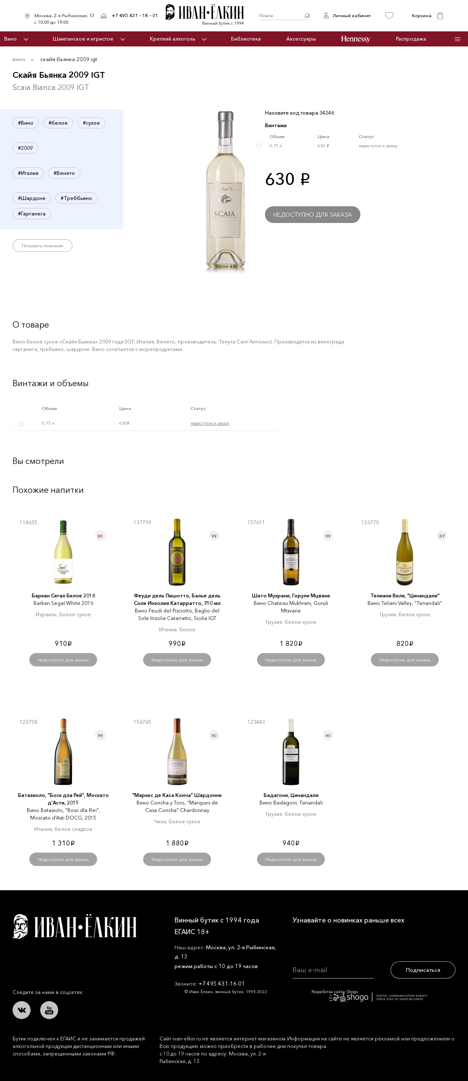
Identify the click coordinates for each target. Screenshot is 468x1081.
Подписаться (423, 969)
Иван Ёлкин (74, 926)
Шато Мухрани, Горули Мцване (291, 595)
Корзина (422, 15)
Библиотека (246, 39)
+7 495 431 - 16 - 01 (135, 15)
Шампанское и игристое (83, 39)
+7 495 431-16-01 (221, 983)
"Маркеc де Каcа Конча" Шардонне (177, 795)
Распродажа (411, 39)
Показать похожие (42, 245)
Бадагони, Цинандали (291, 795)
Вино (10, 39)
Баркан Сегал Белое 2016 (63, 595)
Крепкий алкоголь (172, 39)
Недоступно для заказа (312, 214)
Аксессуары (301, 39)
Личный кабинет (351, 15)
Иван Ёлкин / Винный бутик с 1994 (209, 15)
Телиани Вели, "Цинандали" (405, 595)
